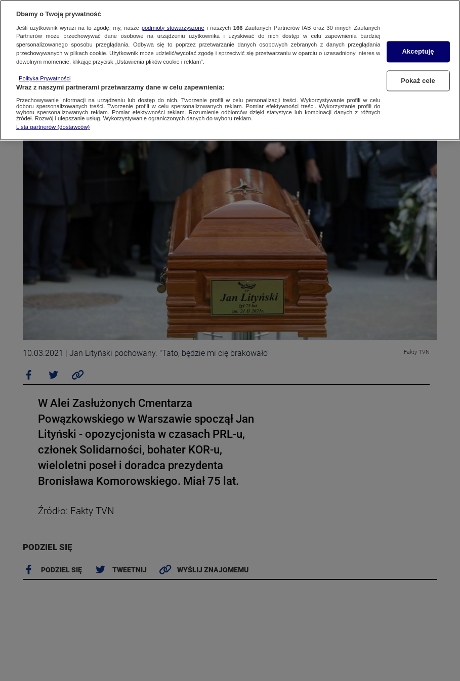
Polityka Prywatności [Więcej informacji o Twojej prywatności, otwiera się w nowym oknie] (45, 78)
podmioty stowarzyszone (173, 28)
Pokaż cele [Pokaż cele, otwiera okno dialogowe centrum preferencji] (418, 80)
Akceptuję (418, 52)
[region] (230, 70)
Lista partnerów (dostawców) (53, 127)
